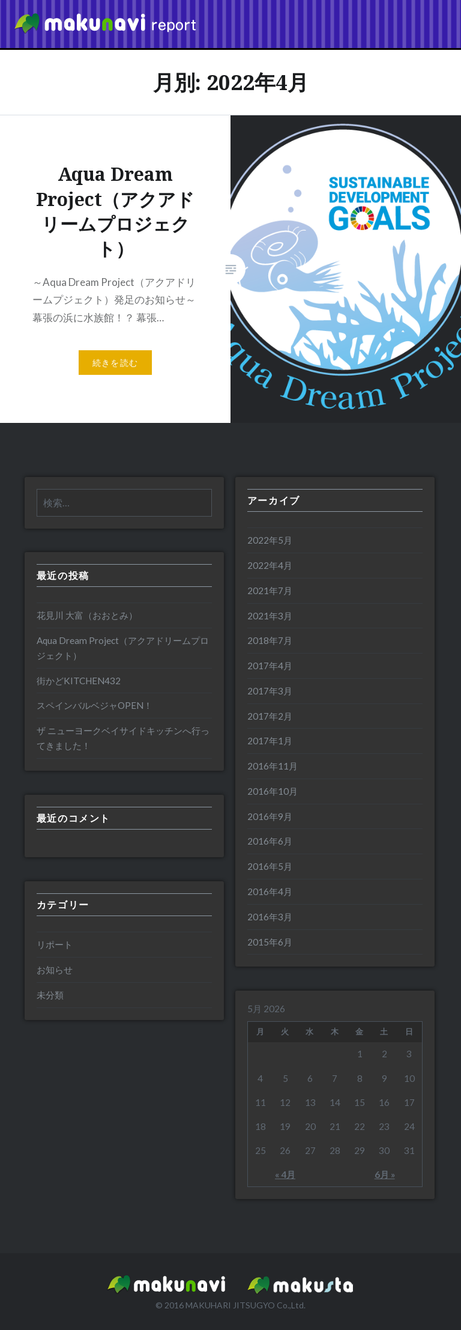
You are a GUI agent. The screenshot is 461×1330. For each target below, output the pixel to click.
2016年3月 (269, 916)
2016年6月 (269, 841)
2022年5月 (269, 540)
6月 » (385, 1174)
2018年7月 (269, 640)
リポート (55, 944)
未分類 (50, 994)
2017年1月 (269, 740)
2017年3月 (269, 690)
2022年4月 (269, 565)
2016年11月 (272, 766)
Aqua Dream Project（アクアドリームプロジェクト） (123, 648)
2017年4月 (269, 665)
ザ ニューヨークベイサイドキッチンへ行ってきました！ (123, 738)
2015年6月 (269, 942)
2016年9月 (269, 816)
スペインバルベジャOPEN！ (94, 705)
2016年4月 (269, 891)
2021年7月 (269, 590)
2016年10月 (272, 791)
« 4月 (285, 1174)
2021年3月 (269, 615)
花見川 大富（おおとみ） (87, 615)
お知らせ (55, 969)
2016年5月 (269, 866)
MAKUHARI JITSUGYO (230, 1305)
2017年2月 (269, 716)
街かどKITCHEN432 (79, 680)
